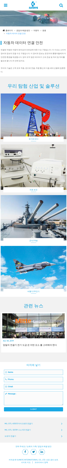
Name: (9, 372)
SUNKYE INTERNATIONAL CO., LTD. (31, 460)
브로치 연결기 (10, 436)
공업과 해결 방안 (23, 30)
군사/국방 (33, 240)
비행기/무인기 (33, 291)
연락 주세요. (21, 446)
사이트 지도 (26, 462)
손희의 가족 (31, 446)
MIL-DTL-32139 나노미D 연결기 (18, 430)
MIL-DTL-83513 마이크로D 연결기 (19, 424)
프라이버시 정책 (41, 462)
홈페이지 (9, 30)
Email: (9, 387)
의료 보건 (33, 190)
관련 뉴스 (33, 306)
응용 (44, 30)
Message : (10, 394)
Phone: (9, 379)
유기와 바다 (33, 139)
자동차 (36, 30)
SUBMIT (33, 409)
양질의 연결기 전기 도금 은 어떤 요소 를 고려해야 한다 (30, 345)
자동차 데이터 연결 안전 (16, 33)
